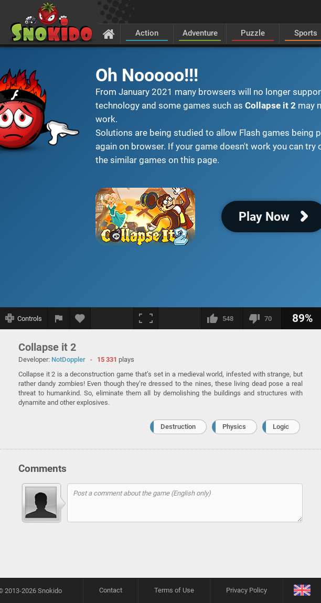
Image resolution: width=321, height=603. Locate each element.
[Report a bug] (59, 318)
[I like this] (222, 318)
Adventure (200, 33)
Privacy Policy (246, 590)
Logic (281, 426)
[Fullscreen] (145, 318)
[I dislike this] (262, 318)
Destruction (178, 426)
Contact (110, 590)
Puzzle (253, 33)
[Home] (109, 33)
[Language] (302, 590)
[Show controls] (24, 318)
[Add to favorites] (80, 318)
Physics (234, 426)
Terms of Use (174, 590)
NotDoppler (68, 359)
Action (146, 33)
